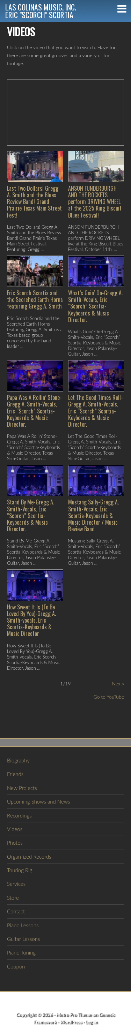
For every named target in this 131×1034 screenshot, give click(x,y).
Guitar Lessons (23, 939)
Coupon (16, 966)
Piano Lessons (22, 925)
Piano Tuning (21, 952)
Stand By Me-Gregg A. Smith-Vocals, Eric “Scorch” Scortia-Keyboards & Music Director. (30, 515)
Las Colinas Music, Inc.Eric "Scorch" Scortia (40, 10)
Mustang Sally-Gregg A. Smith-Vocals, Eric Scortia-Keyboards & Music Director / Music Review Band (93, 515)
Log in (92, 1022)
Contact (16, 911)
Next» (118, 683)
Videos (14, 829)
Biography (18, 760)
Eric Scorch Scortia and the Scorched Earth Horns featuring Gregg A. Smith (35, 299)
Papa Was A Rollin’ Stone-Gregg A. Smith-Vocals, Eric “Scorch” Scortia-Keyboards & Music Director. (34, 410)
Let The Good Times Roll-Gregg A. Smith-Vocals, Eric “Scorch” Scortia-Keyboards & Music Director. (95, 410)
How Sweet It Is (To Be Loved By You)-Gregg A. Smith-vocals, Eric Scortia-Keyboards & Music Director (31, 620)
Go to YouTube (108, 697)
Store (13, 898)
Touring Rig (19, 870)
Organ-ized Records (29, 856)
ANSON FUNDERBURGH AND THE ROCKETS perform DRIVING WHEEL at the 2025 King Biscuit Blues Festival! (95, 201)
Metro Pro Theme (74, 1014)
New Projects (22, 788)
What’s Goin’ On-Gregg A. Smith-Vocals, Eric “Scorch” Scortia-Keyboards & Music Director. (95, 306)
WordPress (71, 1022)
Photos (15, 842)
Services (16, 884)
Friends (15, 774)
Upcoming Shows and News (38, 801)
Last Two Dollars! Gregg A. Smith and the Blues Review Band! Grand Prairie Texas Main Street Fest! (34, 201)
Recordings (19, 815)
